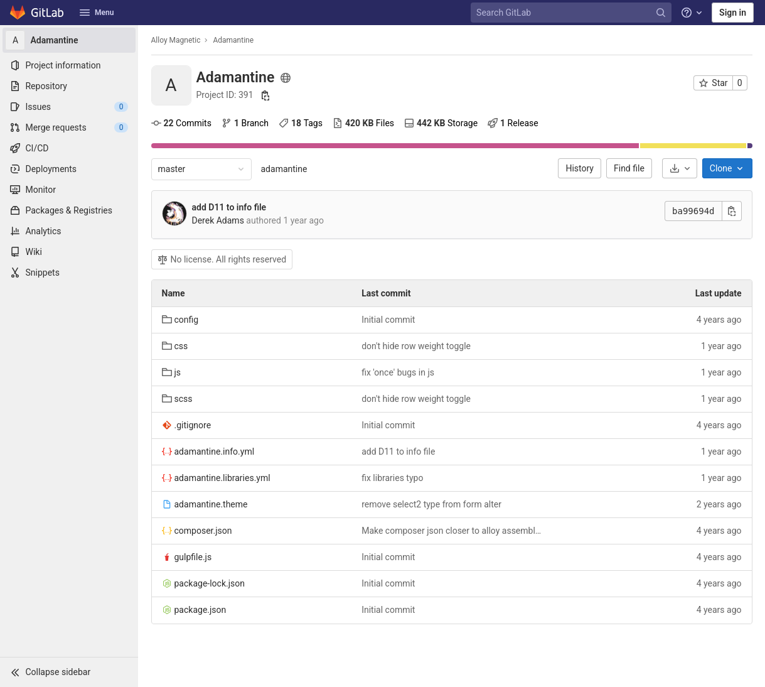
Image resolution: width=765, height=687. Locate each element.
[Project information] (69, 65)
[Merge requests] (69, 127)
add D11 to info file (229, 207)
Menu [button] (97, 13)
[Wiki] (69, 252)
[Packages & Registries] (69, 210)
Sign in (732, 13)
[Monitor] (69, 190)
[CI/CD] (69, 148)
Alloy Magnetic (176, 40)
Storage (441, 123)
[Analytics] (69, 231)
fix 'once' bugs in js (397, 372)
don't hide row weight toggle (416, 346)
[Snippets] (69, 272)
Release (513, 123)
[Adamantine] (69, 40)
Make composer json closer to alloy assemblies (451, 531)
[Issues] (69, 107)
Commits (181, 123)
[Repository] (69, 86)
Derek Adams (218, 220)
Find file (629, 168)
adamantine (284, 169)
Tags (301, 123)
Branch (245, 123)
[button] (69, 672)
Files (363, 123)
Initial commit (388, 320)
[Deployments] (69, 169)
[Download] (679, 168)
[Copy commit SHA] (732, 211)
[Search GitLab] (572, 13)
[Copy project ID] (265, 95)
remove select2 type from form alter (431, 504)
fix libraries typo (392, 478)
